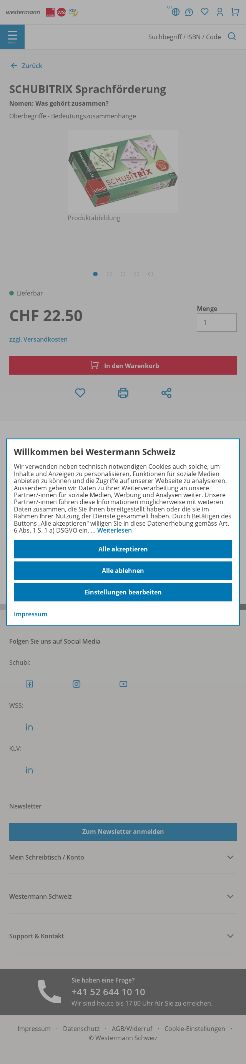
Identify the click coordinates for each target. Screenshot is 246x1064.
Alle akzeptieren (123, 549)
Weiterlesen (114, 530)
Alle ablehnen (123, 570)
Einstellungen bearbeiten (123, 592)
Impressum (30, 614)
